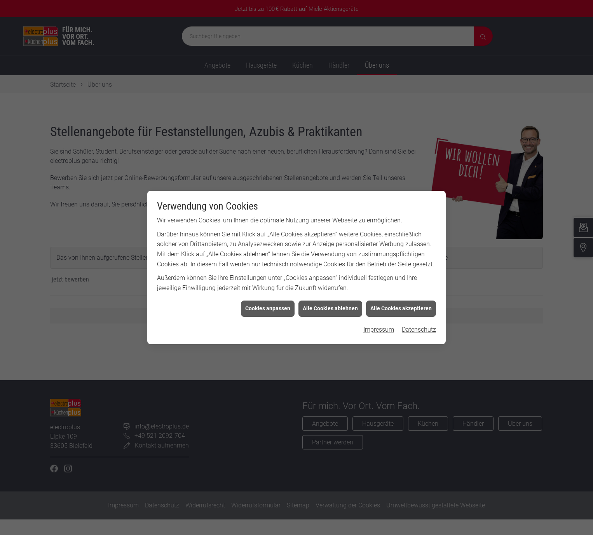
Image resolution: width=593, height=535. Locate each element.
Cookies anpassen (267, 305)
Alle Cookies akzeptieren (401, 305)
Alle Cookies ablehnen (330, 305)
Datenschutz (419, 326)
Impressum (378, 326)
